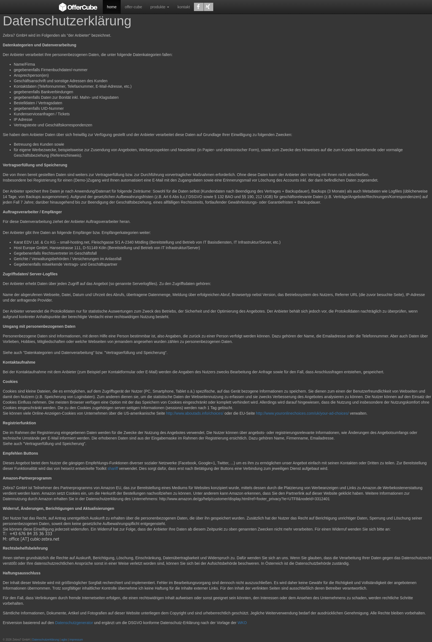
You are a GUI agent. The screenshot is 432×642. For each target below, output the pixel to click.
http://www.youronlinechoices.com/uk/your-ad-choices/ (303, 413)
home (112, 7)
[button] (198, 7)
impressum (76, 639)
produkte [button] (159, 7)
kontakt (183, 7)
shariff (112, 468)
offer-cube (133, 7)
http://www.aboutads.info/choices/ (194, 413)
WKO (242, 622)
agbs (64, 639)
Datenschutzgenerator (74, 622)
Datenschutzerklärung (45, 639)
